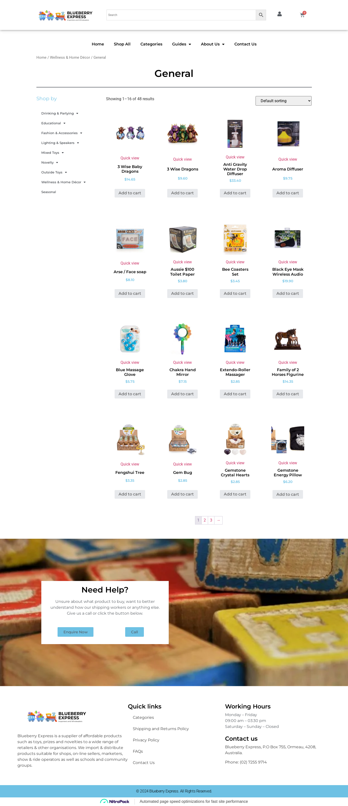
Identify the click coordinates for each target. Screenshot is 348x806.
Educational (53, 123)
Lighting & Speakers (60, 143)
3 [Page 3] (211, 520)
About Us (213, 44)
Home (98, 44)
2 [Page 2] (205, 520)
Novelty (49, 162)
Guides (181, 44)
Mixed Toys (52, 153)
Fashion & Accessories (61, 133)
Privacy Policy (146, 740)
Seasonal (48, 192)
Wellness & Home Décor (70, 57)
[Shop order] (284, 101)
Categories (151, 44)
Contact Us (245, 44)
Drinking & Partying (59, 113)
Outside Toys (54, 172)
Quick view (130, 158)
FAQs (138, 751)
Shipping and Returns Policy (161, 728)
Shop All (122, 44)
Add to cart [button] (130, 193)
